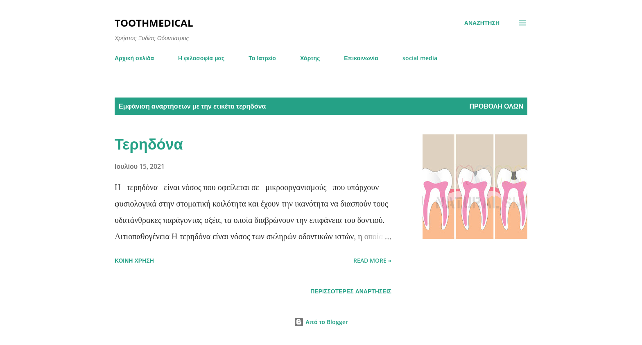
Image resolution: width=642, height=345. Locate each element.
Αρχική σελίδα (134, 58)
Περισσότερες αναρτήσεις (350, 291)
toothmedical (154, 23)
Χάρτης (310, 58)
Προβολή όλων (496, 106)
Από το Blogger (321, 322)
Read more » (372, 260)
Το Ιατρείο (262, 58)
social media (419, 58)
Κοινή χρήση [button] (134, 260)
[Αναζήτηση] (482, 23)
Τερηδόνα (149, 144)
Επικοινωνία (361, 58)
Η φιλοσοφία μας (201, 58)
